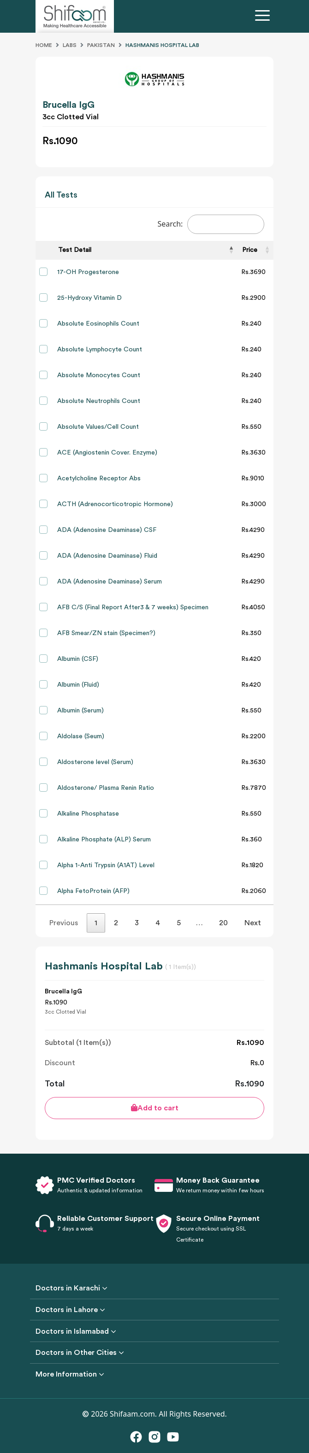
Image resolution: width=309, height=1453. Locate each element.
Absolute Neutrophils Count (98, 401)
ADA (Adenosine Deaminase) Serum (109, 581)
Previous (63, 923)
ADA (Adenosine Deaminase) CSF (106, 530)
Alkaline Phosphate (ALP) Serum (104, 839)
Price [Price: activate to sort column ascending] (249, 250)
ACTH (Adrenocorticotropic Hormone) (115, 504)
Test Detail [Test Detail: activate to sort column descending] (74, 250)
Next (252, 923)
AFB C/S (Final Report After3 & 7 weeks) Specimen (132, 607)
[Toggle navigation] (264, 16)
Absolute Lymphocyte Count (99, 349)
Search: (210, 224)
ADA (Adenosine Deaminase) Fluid (107, 556)
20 (223, 923)
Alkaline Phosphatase (88, 814)
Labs (70, 45)
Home (44, 45)
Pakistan (101, 45)
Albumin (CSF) (77, 659)
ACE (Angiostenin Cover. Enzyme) (107, 452)
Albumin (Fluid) (78, 685)
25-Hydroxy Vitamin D (89, 298)
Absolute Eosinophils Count (98, 324)
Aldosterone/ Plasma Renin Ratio (105, 788)
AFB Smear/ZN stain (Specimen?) (106, 633)
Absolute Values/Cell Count (98, 427)
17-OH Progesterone (88, 272)
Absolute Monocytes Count (98, 375)
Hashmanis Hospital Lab (162, 45)
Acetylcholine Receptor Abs (99, 478)
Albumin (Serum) (80, 710)
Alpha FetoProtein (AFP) (93, 891)
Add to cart (154, 1108)
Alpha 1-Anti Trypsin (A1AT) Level (105, 865)
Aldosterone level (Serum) (95, 762)
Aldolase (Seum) (80, 736)
